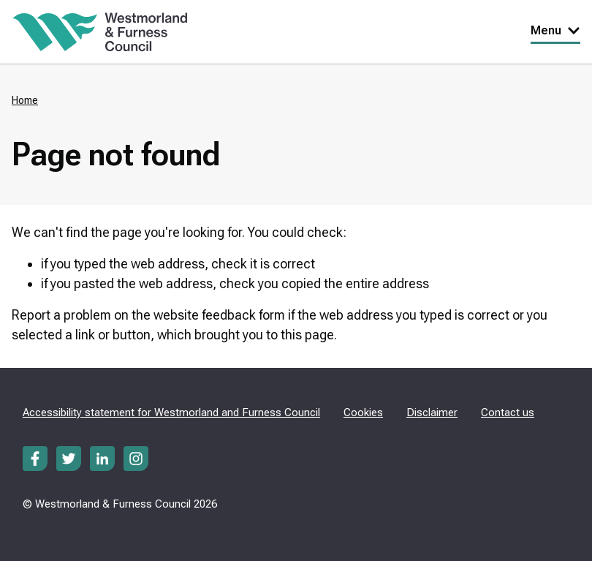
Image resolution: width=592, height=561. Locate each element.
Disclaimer (432, 412)
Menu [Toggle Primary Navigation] (555, 30)
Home (25, 100)
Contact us (507, 412)
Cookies (363, 412)
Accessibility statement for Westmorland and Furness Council (171, 412)
